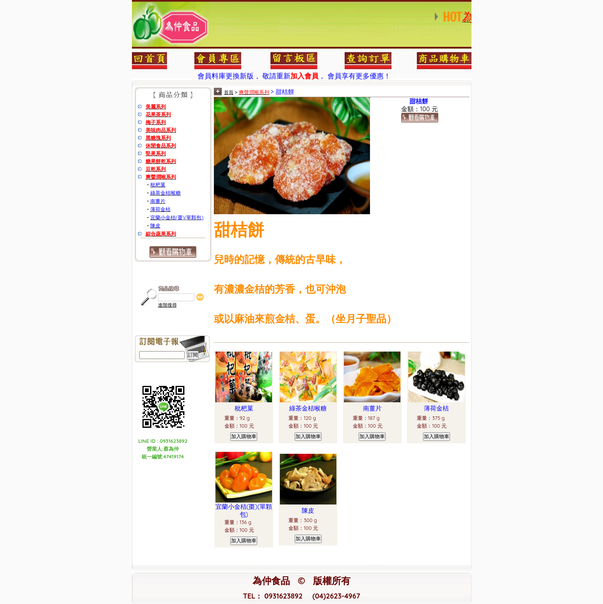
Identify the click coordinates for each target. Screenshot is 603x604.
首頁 (228, 92)
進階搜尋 (167, 305)
